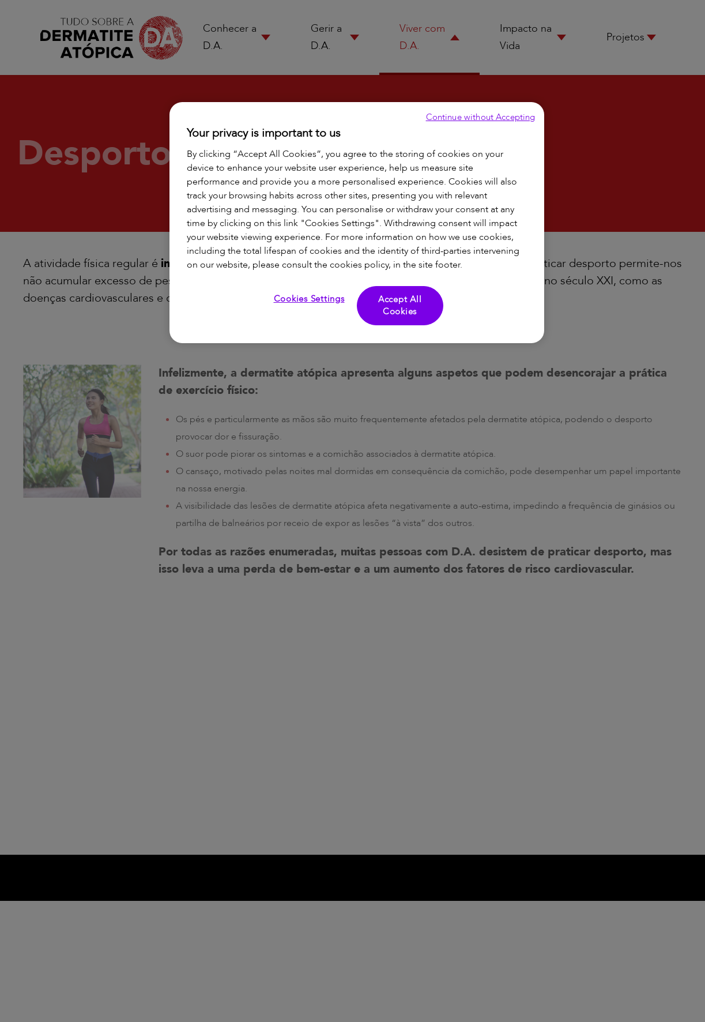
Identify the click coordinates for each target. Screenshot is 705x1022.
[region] (356, 222)
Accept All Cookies (400, 305)
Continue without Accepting (481, 117)
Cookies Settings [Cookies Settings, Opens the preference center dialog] (309, 299)
